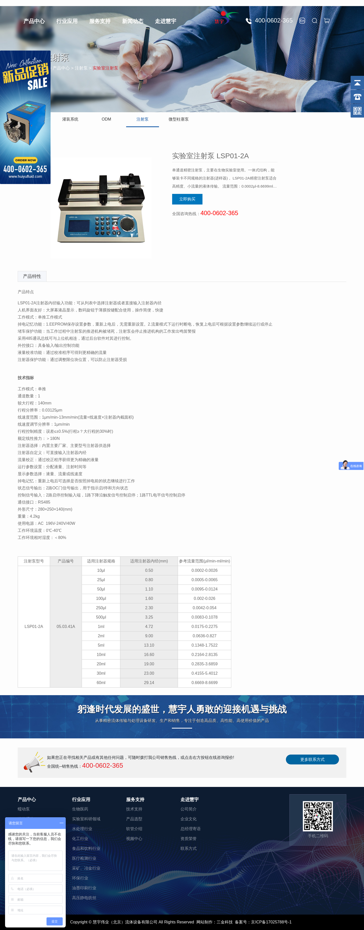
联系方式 (188, 848)
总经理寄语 (190, 829)
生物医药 (80, 809)
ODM (106, 119)
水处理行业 (82, 829)
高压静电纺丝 (84, 898)
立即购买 (187, 199)
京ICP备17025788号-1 (271, 922)
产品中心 (34, 21)
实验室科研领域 (86, 819)
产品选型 (134, 819)
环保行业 (80, 878)
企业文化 (188, 819)
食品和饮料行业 (86, 848)
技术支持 (134, 809)
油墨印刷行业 (84, 888)
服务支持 (99, 21)
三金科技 (225, 922)
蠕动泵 (24, 809)
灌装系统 (70, 119)
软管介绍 (134, 829)
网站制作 (204, 922)
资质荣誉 (188, 838)
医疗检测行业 (84, 858)
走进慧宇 (165, 21)
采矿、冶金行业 (86, 868)
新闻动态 (132, 21)
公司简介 (188, 809)
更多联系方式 (312, 759)
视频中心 (134, 838)
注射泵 (142, 119)
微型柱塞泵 (179, 119)
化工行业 (80, 838)
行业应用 (67, 21)
